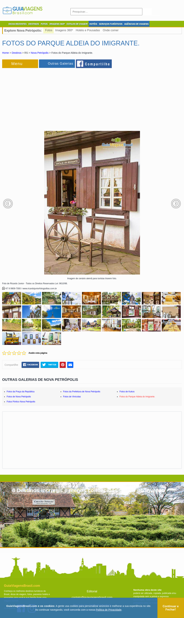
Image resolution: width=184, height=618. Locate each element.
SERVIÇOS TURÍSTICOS (110, 23)
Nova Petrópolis (40, 52)
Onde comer (111, 30)
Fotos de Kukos (126, 391)
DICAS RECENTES (17, 23)
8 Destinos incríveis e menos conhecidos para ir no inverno (88, 490)
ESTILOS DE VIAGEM (77, 23)
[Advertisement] (41, 98)
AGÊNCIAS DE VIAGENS (136, 23)
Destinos (16, 52)
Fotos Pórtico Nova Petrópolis (21, 401)
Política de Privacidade (108, 609)
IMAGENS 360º (57, 23)
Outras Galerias (60, 63)
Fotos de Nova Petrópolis (19, 396)
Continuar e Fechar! (171, 608)
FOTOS (44, 23)
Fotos (48, 30)
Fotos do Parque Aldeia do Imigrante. (137, 396)
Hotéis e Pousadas (88, 30)
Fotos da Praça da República (20, 391)
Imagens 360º (64, 30)
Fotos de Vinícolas (72, 396)
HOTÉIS (93, 23)
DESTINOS (33, 23)
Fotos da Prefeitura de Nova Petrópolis (81, 391)
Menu (17, 63)
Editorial (92, 591)
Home (5, 52)
